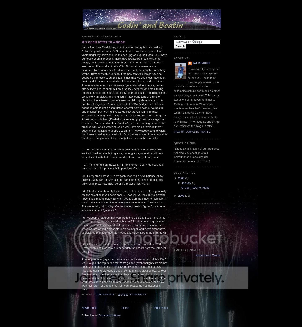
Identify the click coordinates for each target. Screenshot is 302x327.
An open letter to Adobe (103, 42)
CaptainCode (201, 63)
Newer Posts (89, 307)
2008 (181, 195)
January (187, 183)
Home (125, 307)
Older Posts (161, 307)
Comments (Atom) (110, 315)
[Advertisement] (193, 223)
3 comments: (138, 294)
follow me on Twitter (208, 255)
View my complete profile (192, 132)
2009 (181, 178)
